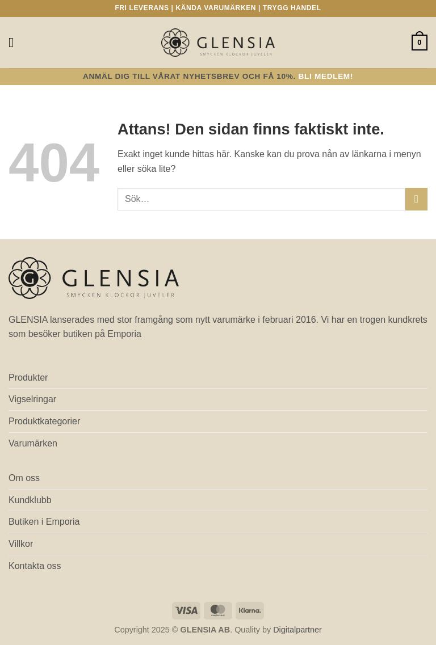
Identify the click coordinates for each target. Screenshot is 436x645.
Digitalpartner (297, 629)
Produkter (28, 377)
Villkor (21, 544)
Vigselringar (32, 399)
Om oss (24, 478)
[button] (15, 42)
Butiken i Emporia (44, 521)
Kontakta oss (35, 566)
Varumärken (33, 443)
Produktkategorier (44, 421)
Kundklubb (30, 500)
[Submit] (416, 199)
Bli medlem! (326, 76)
